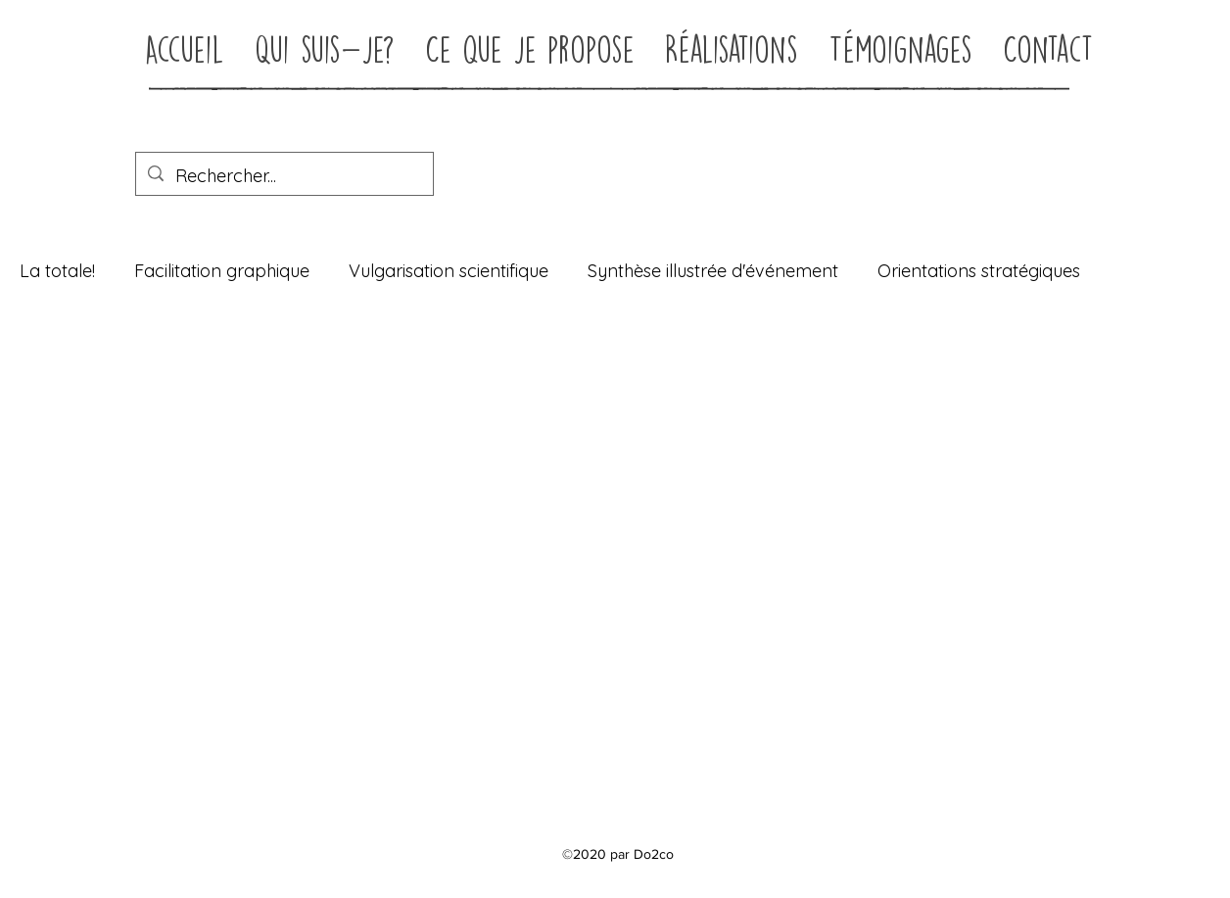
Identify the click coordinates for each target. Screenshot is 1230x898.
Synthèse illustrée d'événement (713, 271)
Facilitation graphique (221, 271)
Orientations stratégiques (978, 271)
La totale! (57, 271)
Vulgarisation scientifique (448, 271)
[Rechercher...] (283, 176)
